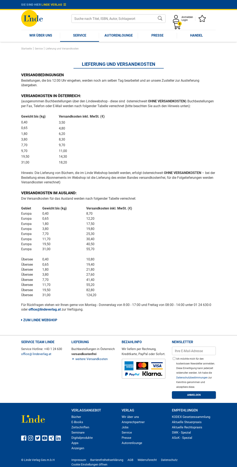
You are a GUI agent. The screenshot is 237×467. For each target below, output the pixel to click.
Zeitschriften (80, 427)
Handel (196, 35)
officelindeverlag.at (36, 354)
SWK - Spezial (181, 432)
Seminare (78, 432)
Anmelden (187, 17)
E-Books (77, 422)
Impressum (78, 460)
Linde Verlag (53, 4)
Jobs (125, 427)
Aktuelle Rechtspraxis (187, 427)
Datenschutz (169, 460)
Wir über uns (40, 35)
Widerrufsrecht (147, 460)
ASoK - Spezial (182, 438)
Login (185, 20)
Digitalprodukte (82, 438)
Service (79, 35)
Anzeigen (77, 448)
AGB (130, 460)
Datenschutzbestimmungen (192, 377)
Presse (157, 35)
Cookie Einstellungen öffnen (89, 464)
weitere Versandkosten (89, 359)
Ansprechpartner (133, 422)
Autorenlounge (118, 35)
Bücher (76, 417)
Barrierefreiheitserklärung (106, 460)
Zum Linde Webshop (39, 320)
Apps (75, 443)
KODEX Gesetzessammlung (191, 417)
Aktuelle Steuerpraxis (187, 422)
